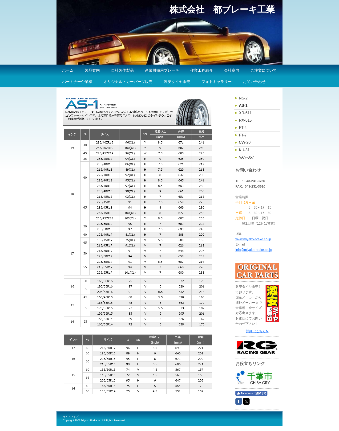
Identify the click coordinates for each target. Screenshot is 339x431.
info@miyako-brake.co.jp (253, 250)
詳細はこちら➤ (257, 331)
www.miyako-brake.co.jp (253, 239)
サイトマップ (70, 416)
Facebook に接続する (251, 393)
